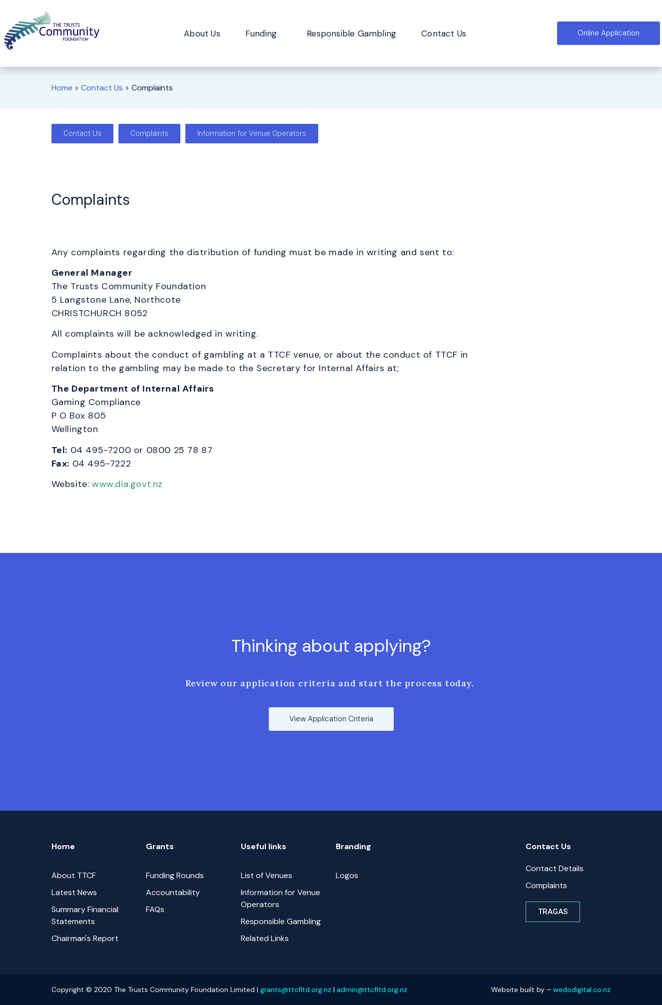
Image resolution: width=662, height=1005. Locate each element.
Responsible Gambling (351, 33)
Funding (263, 33)
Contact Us (443, 33)
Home (61, 87)
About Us (202, 33)
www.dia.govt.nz (127, 484)
